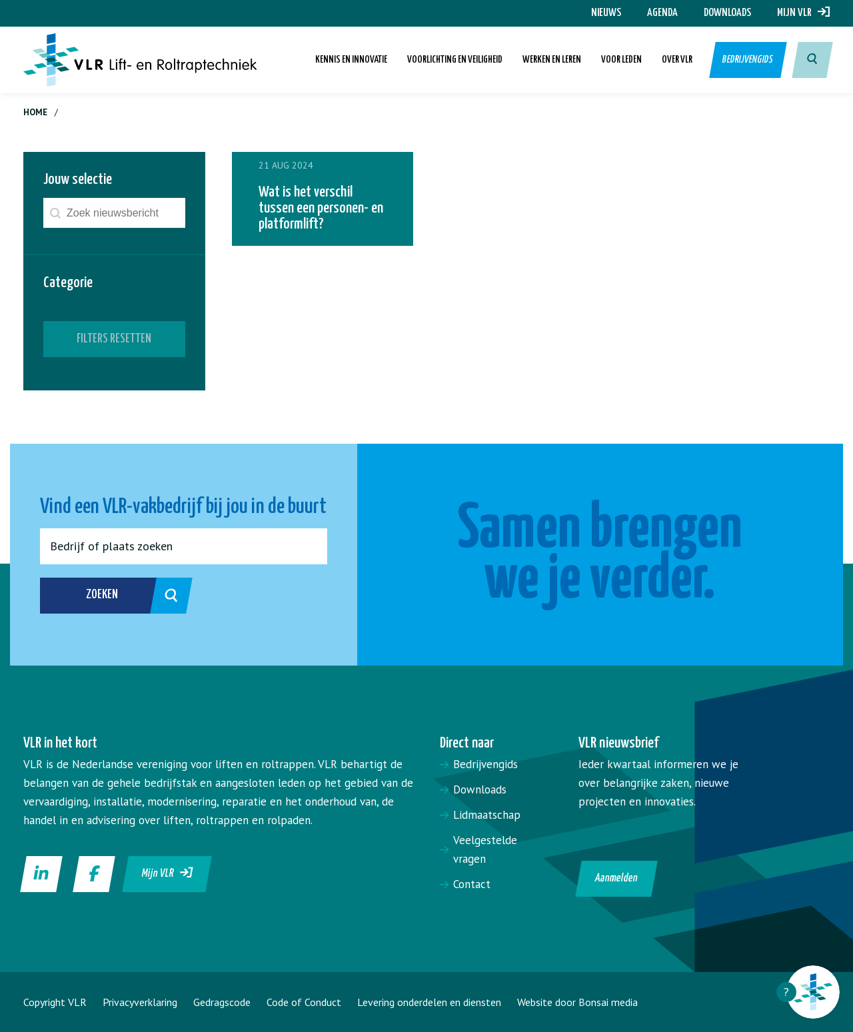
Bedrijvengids (748, 60)
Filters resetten (114, 338)
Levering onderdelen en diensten (429, 1002)
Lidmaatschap (486, 814)
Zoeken (125, 596)
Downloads (727, 13)
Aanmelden (616, 878)
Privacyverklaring (140, 1002)
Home (35, 112)
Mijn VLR (803, 13)
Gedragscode (222, 1002)
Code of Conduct (304, 1002)
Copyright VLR (55, 1002)
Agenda (662, 13)
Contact (471, 884)
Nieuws (606, 13)
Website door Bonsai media (577, 1002)
